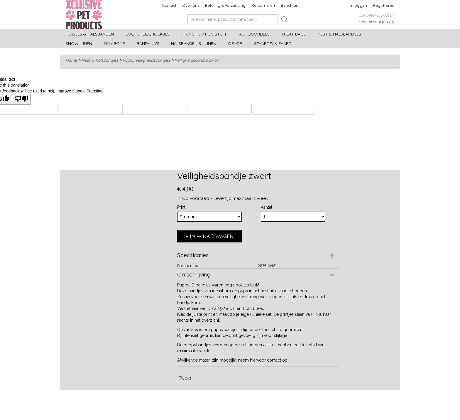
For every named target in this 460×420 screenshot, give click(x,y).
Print (181, 207)
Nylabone (114, 43)
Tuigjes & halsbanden (90, 34)
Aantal (266, 207)
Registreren (383, 5)
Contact (169, 5)
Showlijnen (79, 43)
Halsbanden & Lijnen (193, 43)
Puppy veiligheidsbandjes (146, 60)
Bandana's (148, 43)
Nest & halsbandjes (339, 34)
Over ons (190, 5)
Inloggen (358, 5)
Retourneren (263, 5)
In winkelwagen (212, 236)
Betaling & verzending (225, 5)
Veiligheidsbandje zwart (197, 60)
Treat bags (293, 34)
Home (71, 60)
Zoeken (283, 19)
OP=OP (235, 43)
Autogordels (254, 34)
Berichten (289, 5)
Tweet (185, 378)
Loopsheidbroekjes (148, 34)
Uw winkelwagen (376, 15)
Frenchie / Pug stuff (204, 34)
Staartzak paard (273, 43)
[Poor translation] (21, 99)
